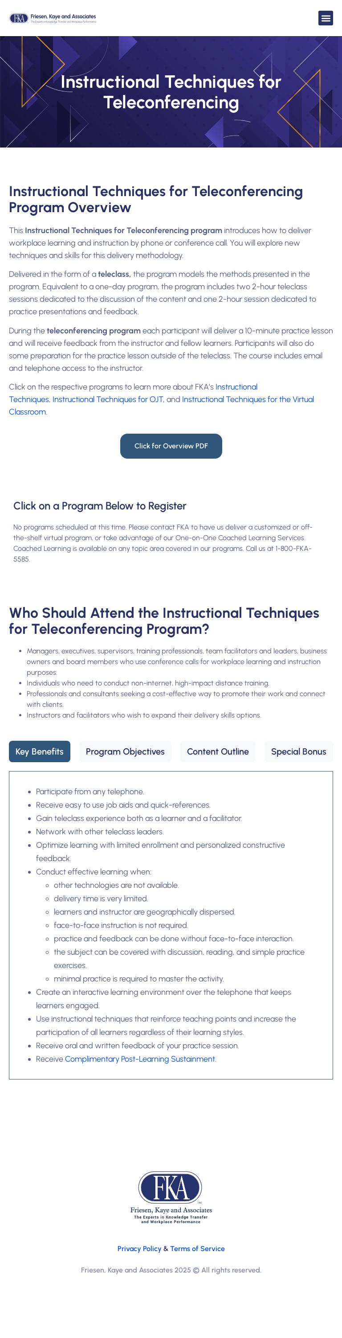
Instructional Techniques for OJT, (109, 399)
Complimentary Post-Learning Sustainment (140, 1059)
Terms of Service (197, 1248)
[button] (325, 18)
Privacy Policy (140, 1248)
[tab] (39, 751)
